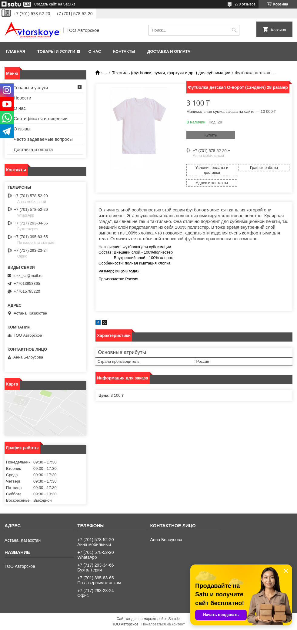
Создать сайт (45, 4)
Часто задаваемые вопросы (43, 139)
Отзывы (22, 128)
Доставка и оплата (168, 51)
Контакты (124, 51)
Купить (210, 135)
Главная (15, 51)
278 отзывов (245, 4)
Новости (22, 97)
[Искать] (234, 30)
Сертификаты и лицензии (41, 118)
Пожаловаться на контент (163, 624)
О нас (94, 51)
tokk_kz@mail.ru (27, 275)
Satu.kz (174, 619)
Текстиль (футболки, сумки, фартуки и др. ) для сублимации (171, 72)
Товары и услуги (56, 51)
